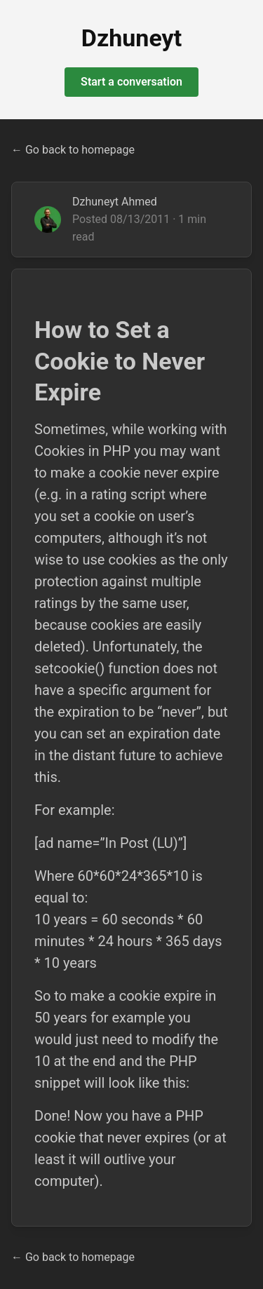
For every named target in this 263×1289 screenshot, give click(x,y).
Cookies (59, 451)
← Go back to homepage (73, 149)
